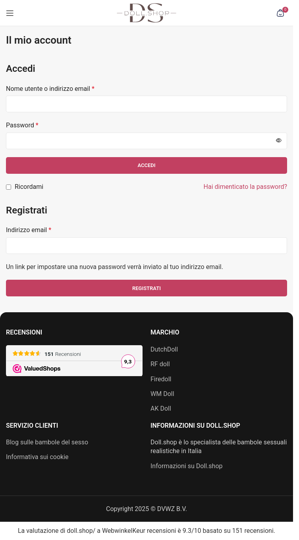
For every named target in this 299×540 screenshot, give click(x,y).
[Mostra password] (278, 141)
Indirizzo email (28, 230)
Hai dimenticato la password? (245, 186)
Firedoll (160, 379)
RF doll (160, 364)
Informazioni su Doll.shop (186, 466)
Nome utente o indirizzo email (50, 88)
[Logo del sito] (146, 12)
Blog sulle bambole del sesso (47, 442)
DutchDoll (164, 349)
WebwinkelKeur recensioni (139, 530)
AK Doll (160, 408)
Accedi (146, 165)
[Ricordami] (8, 187)
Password (22, 125)
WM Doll (162, 394)
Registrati (146, 288)
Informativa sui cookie (37, 457)
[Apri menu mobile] (10, 13)
